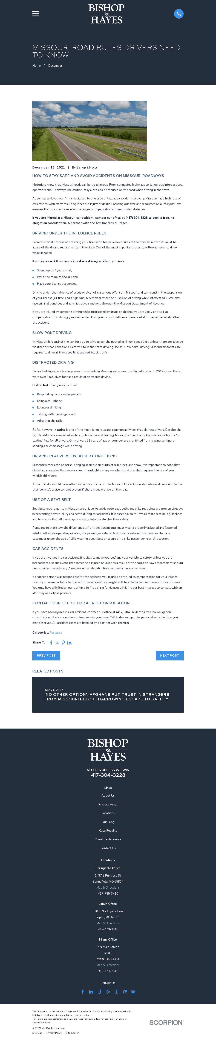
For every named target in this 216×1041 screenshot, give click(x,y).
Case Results (108, 831)
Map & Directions (108, 888)
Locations (108, 813)
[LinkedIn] (91, 992)
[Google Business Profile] (133, 992)
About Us (108, 796)
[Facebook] (82, 992)
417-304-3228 (108, 775)
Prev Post (46, 655)
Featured (56, 633)
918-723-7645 (108, 971)
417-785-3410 (108, 894)
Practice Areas (108, 804)
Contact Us (108, 848)
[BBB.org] (116, 992)
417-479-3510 (108, 929)
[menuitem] (37, 1033)
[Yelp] (108, 992)
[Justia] (99, 992)
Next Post (169, 655)
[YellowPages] (125, 992)
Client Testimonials (108, 839)
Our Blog (108, 822)
